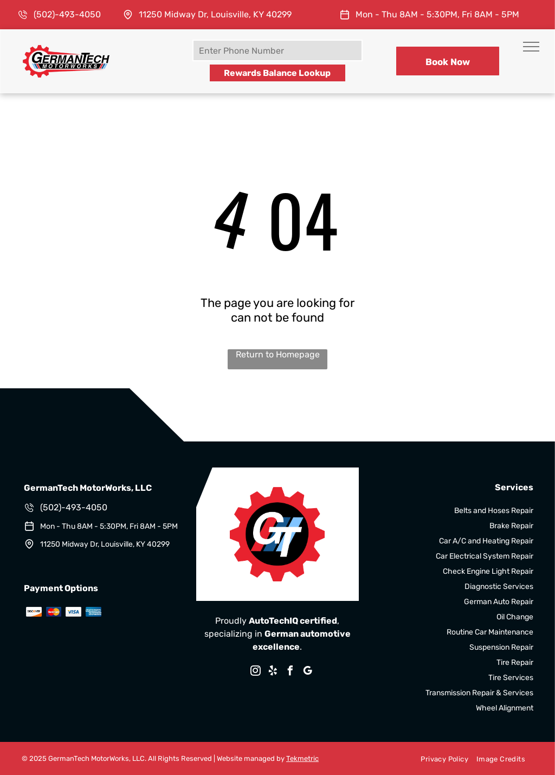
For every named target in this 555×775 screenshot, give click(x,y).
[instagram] (255, 672)
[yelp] (273, 672)
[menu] (531, 47)
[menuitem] (440, 758)
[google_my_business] (307, 672)
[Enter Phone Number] (277, 50)
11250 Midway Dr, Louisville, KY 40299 (215, 14)
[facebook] (290, 672)
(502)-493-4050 (67, 14)
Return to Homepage (278, 354)
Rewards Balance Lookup (277, 73)
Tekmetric (302, 758)
